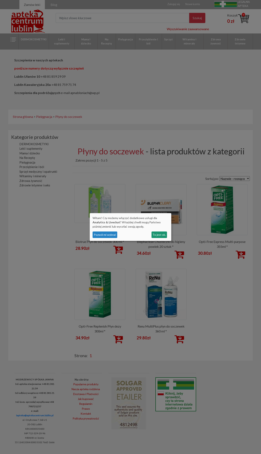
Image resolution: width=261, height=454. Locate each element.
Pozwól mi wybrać (105, 234)
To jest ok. (159, 234)
